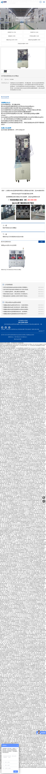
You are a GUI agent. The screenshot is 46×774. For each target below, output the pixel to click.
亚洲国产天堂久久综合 (20, 371)
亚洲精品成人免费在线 (32, 385)
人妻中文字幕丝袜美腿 (20, 740)
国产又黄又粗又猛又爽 (24, 483)
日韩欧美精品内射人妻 (12, 456)
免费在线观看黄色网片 (32, 411)
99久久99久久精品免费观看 (20, 628)
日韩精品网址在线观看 (20, 704)
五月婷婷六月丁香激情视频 (31, 747)
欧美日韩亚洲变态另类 (13, 686)
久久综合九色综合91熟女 (10, 477)
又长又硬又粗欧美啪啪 (31, 740)
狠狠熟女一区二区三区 (17, 405)
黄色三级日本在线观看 (9, 551)
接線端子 (30, 329)
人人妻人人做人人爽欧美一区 (13, 586)
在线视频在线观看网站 (20, 396)
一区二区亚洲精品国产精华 (19, 733)
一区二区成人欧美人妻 (5, 549)
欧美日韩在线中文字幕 (15, 438)
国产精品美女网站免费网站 (6, 533)
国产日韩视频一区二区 (33, 687)
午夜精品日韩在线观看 (28, 465)
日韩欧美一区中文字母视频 (37, 618)
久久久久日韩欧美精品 (30, 423)
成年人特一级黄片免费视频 (8, 521)
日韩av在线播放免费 (14, 529)
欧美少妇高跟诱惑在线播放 (8, 423)
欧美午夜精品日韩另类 (38, 465)
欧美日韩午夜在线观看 (39, 569)
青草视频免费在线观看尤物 (35, 488)
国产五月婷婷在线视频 (39, 583)
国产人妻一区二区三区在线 (21, 599)
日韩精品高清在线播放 (36, 710)
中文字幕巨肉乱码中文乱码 (14, 583)
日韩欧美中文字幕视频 (10, 592)
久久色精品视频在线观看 (22, 370)
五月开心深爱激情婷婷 (15, 350)
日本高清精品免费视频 (14, 361)
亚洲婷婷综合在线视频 (24, 507)
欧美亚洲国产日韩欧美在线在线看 (20, 493)
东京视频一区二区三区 (14, 556)
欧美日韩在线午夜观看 (9, 421)
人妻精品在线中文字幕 (15, 448)
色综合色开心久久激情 (35, 432)
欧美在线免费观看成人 (16, 711)
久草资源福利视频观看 (31, 600)
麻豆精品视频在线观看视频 (35, 470)
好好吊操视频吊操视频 (33, 534)
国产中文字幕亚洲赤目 (27, 445)
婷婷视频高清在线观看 (5, 736)
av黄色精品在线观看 (37, 543)
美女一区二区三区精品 (26, 729)
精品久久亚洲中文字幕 (5, 383)
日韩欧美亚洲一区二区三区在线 (23, 710)
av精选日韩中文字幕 (30, 371)
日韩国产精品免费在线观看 (36, 366)
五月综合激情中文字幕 (25, 638)
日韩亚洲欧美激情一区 (28, 358)
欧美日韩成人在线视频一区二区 (30, 560)
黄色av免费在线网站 (37, 706)
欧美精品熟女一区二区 (12, 609)
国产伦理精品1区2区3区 (8, 414)
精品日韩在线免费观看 (12, 402)
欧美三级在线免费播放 (23, 410)
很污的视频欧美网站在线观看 (20, 758)
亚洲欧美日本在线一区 (20, 602)
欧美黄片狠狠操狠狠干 (25, 624)
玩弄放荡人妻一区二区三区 (34, 397)
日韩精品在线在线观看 (11, 650)
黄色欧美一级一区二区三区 (12, 715)
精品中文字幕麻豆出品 (34, 510)
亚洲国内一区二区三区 (12, 484)
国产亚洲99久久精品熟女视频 (35, 522)
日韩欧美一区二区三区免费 (20, 703)
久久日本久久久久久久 (17, 352)
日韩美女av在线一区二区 (7, 375)
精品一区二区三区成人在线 (13, 432)
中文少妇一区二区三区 (17, 539)
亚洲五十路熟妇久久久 (25, 359)
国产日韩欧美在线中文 (29, 414)
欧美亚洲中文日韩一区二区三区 (27, 438)
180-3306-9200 (23, 322)
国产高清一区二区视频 (14, 418)
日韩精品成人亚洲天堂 (18, 387)
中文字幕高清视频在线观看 (33, 591)
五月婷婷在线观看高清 (37, 405)
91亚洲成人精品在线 (29, 689)
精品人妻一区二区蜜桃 (30, 664)
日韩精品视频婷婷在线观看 (23, 685)
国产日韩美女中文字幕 (16, 392)
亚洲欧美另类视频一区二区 (33, 521)
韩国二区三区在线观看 (28, 646)
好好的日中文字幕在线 (24, 700)
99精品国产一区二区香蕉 (32, 754)
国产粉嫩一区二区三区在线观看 (11, 587)
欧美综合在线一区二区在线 (27, 721)
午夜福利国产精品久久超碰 (39, 672)
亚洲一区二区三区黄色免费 (16, 382)
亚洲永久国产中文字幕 (14, 401)
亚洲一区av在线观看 (24, 479)
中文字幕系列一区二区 (30, 421)
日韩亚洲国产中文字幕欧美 (38, 471)
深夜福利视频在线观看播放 (23, 406)
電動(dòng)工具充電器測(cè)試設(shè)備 (23, 235)
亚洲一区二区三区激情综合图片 (18, 644)
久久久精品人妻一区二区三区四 (11, 738)
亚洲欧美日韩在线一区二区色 (34, 388)
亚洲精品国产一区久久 (36, 608)
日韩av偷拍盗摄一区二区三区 (26, 436)
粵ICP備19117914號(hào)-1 (21, 336)
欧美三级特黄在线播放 (15, 669)
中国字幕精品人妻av (22, 452)
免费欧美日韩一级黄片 (39, 363)
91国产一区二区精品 (6, 445)
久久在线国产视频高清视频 (35, 668)
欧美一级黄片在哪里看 (13, 742)
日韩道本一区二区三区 (18, 444)
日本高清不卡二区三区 (9, 613)
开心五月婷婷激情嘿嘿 (34, 686)
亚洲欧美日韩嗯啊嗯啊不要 (31, 665)
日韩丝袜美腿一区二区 (24, 620)
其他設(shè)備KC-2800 (23, 43)
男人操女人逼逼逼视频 (36, 566)
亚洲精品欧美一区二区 (22, 457)
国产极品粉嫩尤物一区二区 (15, 504)
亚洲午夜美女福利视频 (12, 561)
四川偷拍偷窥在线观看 (12, 370)
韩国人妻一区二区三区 (28, 363)
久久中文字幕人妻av (36, 518)
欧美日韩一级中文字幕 (21, 477)
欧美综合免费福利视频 (38, 604)
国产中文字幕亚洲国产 (11, 713)
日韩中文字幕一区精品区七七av (30, 630)
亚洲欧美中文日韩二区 (19, 441)
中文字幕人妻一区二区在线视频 (31, 466)
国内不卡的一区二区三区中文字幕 (9, 615)
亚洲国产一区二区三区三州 (15, 729)
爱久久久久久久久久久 (15, 523)
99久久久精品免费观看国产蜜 (30, 667)
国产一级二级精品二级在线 (19, 766)
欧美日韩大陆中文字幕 (17, 518)
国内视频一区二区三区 (27, 395)
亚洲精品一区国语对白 (14, 353)
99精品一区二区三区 (28, 548)
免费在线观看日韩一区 (33, 419)
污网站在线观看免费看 (13, 668)
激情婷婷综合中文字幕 (31, 427)
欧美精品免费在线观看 (34, 741)
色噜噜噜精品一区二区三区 (11, 419)
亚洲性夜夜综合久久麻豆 (26, 535)
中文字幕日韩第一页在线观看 (32, 694)
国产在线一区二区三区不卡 (34, 457)
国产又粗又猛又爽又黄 (12, 406)
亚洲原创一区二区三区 (7, 630)
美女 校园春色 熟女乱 (19, 376)
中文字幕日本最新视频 (19, 443)
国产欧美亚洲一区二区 (16, 629)
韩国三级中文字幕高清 (8, 560)
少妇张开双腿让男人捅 (32, 684)
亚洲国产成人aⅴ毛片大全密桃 (37, 349)
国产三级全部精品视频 (23, 470)
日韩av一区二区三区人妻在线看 (27, 526)
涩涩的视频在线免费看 (14, 530)
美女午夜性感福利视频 (34, 572)
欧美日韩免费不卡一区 (23, 512)
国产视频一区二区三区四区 (14, 526)
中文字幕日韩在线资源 (24, 401)
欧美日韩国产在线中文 (19, 421)
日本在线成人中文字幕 (37, 383)
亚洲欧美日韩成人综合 (19, 474)
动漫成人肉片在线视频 (9, 616)
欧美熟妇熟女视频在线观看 (36, 464)
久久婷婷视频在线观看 (17, 465)
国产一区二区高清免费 (20, 495)
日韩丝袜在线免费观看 (26, 732)
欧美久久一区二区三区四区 (26, 357)
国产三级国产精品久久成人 (35, 479)
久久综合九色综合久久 (24, 353)
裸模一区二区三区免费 (30, 422)
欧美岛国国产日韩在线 (25, 607)
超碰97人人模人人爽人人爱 (25, 404)
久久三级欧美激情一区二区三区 (15, 543)
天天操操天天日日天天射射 (25, 680)
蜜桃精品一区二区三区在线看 (14, 490)
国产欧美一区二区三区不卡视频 (26, 430)
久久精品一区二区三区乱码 (18, 466)
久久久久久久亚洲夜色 (39, 380)
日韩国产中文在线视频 (19, 689)
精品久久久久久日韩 (4, 737)
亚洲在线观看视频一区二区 (11, 397)
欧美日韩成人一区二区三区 (23, 609)
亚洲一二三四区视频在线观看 (21, 522)
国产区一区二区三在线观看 (13, 622)
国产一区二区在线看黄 (23, 458)
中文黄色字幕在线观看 (32, 461)
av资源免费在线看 (14, 508)
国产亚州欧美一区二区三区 (27, 536)
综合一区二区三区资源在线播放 (11, 492)
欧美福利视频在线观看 (35, 353)
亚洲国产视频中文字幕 (34, 693)
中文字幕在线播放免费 (32, 413)
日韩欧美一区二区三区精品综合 (26, 492)
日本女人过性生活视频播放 (20, 500)
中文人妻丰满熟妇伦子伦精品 (30, 655)
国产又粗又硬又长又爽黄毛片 (17, 491)
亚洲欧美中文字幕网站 (35, 763)
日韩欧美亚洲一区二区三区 (39, 395)
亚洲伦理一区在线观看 (32, 673)
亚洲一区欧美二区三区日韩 (31, 552)
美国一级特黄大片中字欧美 (35, 454)
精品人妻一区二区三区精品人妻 (20, 582)
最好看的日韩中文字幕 (25, 529)
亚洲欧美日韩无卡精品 (16, 449)
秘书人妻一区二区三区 (23, 595)
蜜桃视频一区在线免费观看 (17, 348)
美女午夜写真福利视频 (34, 370)
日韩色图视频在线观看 (17, 630)
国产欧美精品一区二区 (30, 663)
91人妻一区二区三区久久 (23, 615)
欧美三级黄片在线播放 (15, 431)
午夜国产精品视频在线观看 (23, 763)
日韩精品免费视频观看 (19, 663)
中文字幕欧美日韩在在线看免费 (23, 755)
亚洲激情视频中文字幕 (10, 727)
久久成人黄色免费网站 (25, 618)
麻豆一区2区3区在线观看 (16, 736)
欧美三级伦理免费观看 (22, 389)
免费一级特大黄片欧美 (33, 577)
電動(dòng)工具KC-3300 (11, 39)
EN (40, 2)
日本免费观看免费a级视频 (20, 521)
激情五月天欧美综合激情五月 (10, 467)
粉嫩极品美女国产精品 (25, 354)
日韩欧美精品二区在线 (27, 392)
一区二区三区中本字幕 (14, 596)
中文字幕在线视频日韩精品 (24, 674)
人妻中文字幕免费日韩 (32, 611)
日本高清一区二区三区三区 (8, 665)
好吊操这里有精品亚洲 (5, 527)
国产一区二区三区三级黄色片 (33, 698)
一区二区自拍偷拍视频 (22, 397)
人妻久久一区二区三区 (23, 693)
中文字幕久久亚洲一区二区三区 (33, 656)
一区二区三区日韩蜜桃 (39, 358)
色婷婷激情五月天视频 (31, 578)
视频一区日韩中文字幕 (13, 404)
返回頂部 (41, 331)
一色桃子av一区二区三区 (30, 474)
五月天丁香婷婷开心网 (15, 607)
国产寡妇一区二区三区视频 (11, 457)
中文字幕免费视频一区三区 (33, 628)
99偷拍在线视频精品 (18, 414)
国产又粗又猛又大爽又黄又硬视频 (14, 642)
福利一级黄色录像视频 (15, 544)
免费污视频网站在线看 (31, 585)
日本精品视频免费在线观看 (11, 513)
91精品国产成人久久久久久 (29, 348)
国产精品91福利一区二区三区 (21, 725)
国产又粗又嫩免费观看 (39, 430)
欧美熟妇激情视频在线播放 (16, 379)
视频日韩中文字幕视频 (11, 471)
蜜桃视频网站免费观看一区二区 (13, 566)
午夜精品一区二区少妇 (34, 458)
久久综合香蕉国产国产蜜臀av (33, 616)
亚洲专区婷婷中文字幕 (26, 383)
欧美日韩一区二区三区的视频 (26, 556)
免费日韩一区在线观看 (14, 677)
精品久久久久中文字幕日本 (33, 452)
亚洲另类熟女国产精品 (23, 562)
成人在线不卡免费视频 (34, 658)
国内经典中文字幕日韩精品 (12, 453)
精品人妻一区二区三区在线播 (11, 483)
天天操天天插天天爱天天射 (16, 581)
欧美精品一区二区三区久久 (28, 639)
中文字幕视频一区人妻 (34, 369)
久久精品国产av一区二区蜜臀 (10, 534)
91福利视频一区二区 (4, 581)
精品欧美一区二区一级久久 (24, 590)
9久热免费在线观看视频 (33, 434)
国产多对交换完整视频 (27, 469)
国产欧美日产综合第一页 (18, 375)
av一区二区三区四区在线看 (31, 724)
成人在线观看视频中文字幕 (38, 564)
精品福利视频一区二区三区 (14, 509)
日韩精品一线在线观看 (9, 422)
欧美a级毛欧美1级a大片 (39, 393)
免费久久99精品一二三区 (25, 362)
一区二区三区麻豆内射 (33, 389)
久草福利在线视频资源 (18, 720)
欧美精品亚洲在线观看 (37, 392)
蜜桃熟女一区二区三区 (15, 426)
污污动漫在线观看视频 (23, 557)
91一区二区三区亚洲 (30, 635)
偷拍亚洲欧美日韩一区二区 (13, 658)
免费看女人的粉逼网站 (17, 579)
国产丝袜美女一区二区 (15, 359)
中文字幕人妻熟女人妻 (26, 546)
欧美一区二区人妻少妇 (27, 719)
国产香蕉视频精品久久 (23, 467)
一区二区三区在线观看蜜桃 (27, 448)
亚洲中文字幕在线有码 (32, 477)
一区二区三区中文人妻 (23, 574)
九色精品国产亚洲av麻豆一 (39, 448)
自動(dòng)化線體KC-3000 (34, 39)
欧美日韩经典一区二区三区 (37, 400)
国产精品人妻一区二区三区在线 (28, 690)
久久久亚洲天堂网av (22, 681)
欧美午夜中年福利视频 (9, 628)
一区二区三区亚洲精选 (16, 393)
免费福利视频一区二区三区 (35, 508)
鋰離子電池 (24, 329)
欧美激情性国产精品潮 (38, 678)
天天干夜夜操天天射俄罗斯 (36, 676)
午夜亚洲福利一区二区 (33, 553)
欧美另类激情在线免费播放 (16, 398)
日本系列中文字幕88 (27, 518)
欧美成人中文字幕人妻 (28, 447)
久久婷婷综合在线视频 (5, 356)
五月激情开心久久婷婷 (34, 615)
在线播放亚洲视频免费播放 (12, 458)
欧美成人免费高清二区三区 (24, 608)
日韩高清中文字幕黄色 (36, 674)
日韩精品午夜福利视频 (5, 348)
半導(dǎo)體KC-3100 (34, 36)
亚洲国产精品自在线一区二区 (29, 440)
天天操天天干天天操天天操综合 (27, 586)
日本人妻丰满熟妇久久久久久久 (23, 478)
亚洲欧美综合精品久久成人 (26, 426)
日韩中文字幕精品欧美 (35, 406)
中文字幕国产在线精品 (34, 503)
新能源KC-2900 (11, 36)
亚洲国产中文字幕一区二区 (19, 427)
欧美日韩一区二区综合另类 (34, 496)
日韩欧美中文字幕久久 (8, 635)
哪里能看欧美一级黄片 (27, 678)
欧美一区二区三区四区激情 (30, 387)
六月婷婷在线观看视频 (15, 517)
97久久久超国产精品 (37, 469)
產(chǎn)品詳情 (5, 96)
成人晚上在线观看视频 (27, 751)
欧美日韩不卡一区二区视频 (8, 441)
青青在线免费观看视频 (9, 724)
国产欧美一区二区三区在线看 (28, 425)
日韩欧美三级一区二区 (23, 508)
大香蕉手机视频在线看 (8, 733)
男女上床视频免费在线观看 (37, 350)
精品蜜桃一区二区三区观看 (11, 687)
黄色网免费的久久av (27, 581)
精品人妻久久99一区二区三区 (24, 435)
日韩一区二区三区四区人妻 (12, 391)
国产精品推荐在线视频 (35, 708)
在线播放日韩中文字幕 (28, 380)
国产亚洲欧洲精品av (22, 754)
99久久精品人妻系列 (24, 369)
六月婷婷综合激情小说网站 (31, 441)
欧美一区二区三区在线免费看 (8, 409)
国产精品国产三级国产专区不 (35, 574)
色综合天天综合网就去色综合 (36, 677)
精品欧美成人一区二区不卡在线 (20, 553)
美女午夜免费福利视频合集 (16, 384)
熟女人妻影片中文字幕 (36, 568)
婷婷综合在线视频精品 (9, 500)
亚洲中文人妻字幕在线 (23, 391)
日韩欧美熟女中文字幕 (14, 430)
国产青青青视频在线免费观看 (17, 549)
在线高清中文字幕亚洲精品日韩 (32, 376)
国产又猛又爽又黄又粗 (31, 409)
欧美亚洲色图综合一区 (40, 745)
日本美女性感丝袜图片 (19, 374)
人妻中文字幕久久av (9, 376)
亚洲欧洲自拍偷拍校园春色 (39, 646)
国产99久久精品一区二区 (13, 354)
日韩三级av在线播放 (15, 400)
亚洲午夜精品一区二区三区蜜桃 (16, 655)
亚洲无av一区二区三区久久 (27, 449)
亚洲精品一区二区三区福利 (15, 719)
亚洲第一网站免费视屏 (16, 383)
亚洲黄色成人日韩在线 (30, 374)
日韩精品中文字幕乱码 (35, 415)
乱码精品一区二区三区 (25, 350)
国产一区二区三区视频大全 (8, 641)
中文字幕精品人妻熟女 (28, 734)
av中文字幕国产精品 (27, 379)
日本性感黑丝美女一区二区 (9, 428)
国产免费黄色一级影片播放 (34, 712)
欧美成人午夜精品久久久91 (39, 426)
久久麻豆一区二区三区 (34, 631)
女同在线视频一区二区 (23, 716)
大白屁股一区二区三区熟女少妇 (13, 378)
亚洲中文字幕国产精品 (8, 667)
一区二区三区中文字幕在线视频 (29, 520)
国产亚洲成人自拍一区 (16, 425)
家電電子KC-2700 (12, 32)
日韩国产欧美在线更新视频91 (10, 452)
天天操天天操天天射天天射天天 (7, 396)
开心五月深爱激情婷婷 (38, 398)
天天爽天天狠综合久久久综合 (11, 574)
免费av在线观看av (31, 408)
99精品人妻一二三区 (24, 361)
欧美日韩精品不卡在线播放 (27, 393)
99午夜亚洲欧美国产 (14, 569)
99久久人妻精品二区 (9, 374)
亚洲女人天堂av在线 (33, 453)
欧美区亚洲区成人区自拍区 (16, 440)
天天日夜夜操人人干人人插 (13, 436)
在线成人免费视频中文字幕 (9, 385)
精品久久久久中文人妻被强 (6, 572)
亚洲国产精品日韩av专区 (21, 388)
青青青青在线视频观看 (13, 608)
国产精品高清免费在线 (35, 565)
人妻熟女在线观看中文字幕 (31, 551)
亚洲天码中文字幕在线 (14, 362)
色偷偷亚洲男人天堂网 (10, 522)
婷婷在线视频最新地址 (28, 659)
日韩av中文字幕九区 (33, 410)
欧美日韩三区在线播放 (7, 447)
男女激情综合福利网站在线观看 (38, 638)
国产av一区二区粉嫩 (12, 603)
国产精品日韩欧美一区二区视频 (36, 391)
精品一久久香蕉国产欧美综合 (12, 507)
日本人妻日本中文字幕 (20, 409)
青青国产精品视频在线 (25, 497)
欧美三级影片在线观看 (39, 439)
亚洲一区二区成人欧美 (36, 362)
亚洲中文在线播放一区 (22, 514)
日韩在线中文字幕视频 (8, 451)
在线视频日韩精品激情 (23, 516)
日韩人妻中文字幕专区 (5, 449)
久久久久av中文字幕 (34, 456)
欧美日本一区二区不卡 (32, 695)
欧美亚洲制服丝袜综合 (30, 613)
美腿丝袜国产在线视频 (20, 728)
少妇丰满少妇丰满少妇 (37, 535)
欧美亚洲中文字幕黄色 (15, 546)
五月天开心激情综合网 (11, 408)
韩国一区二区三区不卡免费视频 (26, 576)
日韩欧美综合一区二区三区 (34, 367)
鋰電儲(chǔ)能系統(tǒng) (12, 329)
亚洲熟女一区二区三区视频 (9, 656)
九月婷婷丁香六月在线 (22, 712)
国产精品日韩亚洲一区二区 (15, 564)
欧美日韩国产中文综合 (35, 401)
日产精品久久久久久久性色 (9, 415)
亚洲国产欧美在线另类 (40, 689)
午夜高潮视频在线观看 (8, 444)
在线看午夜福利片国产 (37, 729)
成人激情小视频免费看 (17, 447)
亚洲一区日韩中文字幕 (13, 595)
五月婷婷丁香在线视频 (23, 715)
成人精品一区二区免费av (26, 509)
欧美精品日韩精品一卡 (16, 395)
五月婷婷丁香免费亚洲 (19, 542)
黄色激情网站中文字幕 (23, 559)
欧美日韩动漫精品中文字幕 (9, 478)
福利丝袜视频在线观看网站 (11, 717)
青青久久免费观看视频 (32, 703)
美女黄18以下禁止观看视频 (36, 478)
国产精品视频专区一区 (25, 400)
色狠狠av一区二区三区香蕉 (10, 413)
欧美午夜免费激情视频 (12, 594)
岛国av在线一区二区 (6, 425)
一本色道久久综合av (12, 723)
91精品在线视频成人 (33, 559)
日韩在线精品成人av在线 (21, 385)
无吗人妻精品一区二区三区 (8, 461)
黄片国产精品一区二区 (14, 676)
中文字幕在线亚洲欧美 (35, 418)
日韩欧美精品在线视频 (21, 413)
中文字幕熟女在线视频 (12, 435)
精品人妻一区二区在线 (12, 568)
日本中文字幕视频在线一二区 (22, 699)
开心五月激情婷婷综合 (39, 378)
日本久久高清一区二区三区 (22, 499)
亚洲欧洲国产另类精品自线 (28, 382)
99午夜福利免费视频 (15, 604)
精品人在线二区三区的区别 (37, 523)
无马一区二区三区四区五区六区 (37, 354)
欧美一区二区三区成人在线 (23, 456)
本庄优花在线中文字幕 (5, 548)
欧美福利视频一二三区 (30, 375)
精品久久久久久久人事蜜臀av (32, 396)
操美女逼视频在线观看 (27, 543)
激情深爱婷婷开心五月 (10, 495)
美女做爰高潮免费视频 (33, 661)
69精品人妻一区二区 (18, 560)
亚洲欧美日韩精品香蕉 (24, 418)
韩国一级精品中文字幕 (38, 352)
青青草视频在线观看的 (33, 758)
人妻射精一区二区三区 (28, 682)
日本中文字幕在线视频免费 (15, 469)
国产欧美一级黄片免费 (17, 482)
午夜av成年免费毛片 (11, 499)
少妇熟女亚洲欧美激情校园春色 (22, 415)
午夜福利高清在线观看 (14, 369)
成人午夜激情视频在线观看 (33, 681)
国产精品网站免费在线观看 (19, 600)
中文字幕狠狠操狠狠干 (10, 371)
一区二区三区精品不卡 (39, 637)
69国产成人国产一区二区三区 (29, 749)
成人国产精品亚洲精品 (24, 453)
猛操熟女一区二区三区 (7, 372)
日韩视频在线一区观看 (21, 589)
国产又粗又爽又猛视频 (32, 372)
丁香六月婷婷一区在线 (22, 534)
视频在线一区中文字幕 (29, 612)
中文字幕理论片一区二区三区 (13, 501)
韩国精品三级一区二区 (27, 570)
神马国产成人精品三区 (12, 514)
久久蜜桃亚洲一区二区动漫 (20, 750)
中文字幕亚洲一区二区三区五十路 (20, 451)
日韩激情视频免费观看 (8, 496)
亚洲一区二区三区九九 (12, 389)
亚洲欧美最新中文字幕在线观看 (19, 487)
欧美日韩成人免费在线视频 (37, 404)
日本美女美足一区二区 (37, 490)
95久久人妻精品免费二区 (33, 587)
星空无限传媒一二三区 (7, 664)
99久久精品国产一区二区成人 (6, 673)
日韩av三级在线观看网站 (18, 552)
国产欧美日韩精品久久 (32, 487)
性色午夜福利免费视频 (21, 633)
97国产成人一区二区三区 (23, 741)
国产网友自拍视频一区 (14, 565)
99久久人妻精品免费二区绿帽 (29, 473)
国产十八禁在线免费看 (7, 358)
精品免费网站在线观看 (40, 526)
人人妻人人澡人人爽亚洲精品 (33, 633)
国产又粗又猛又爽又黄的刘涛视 (10, 685)
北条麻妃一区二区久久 (25, 431)
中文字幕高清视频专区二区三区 (20, 533)
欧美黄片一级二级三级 (17, 365)
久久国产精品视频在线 (35, 513)
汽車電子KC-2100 (34, 32)
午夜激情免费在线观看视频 (38, 719)
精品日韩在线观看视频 (21, 697)
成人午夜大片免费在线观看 (28, 482)
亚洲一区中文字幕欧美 (10, 460)
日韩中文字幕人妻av (12, 681)
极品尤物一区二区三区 (35, 497)
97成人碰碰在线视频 (27, 405)
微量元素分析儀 (35, 329)
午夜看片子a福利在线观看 (35, 483)
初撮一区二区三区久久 (8, 552)
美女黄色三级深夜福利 (34, 361)
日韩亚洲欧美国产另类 (19, 641)
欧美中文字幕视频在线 (14, 366)
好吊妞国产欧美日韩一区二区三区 (27, 596)
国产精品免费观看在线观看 (20, 461)
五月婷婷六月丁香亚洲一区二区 (9, 349)
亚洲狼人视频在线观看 (27, 737)
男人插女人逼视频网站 (26, 490)
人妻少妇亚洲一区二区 (8, 612)
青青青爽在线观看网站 (25, 648)
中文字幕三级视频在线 (39, 492)
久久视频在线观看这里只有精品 (23, 349)
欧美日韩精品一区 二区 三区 (35, 715)
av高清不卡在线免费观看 (39, 548)
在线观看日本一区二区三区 (31, 443)
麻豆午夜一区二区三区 (22, 484)
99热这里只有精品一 (23, 587)
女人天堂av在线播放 (12, 702)
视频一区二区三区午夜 (15, 624)
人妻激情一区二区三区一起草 (36, 417)
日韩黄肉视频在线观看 (13, 503)
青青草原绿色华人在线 (13, 470)
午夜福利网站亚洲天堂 (17, 505)
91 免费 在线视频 (13, 652)
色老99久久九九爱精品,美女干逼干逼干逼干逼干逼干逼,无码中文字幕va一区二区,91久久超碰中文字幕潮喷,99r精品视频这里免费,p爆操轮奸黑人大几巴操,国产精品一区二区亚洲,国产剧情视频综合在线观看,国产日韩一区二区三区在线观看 (23, 345)
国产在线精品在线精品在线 (15, 520)
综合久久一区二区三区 (16, 527)
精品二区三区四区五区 (22, 561)
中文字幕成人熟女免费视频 (9, 631)
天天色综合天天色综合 (12, 367)
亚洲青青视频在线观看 (15, 357)
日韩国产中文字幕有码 (7, 380)
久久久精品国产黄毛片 (17, 473)
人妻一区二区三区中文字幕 (34, 467)
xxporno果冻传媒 (40, 425)
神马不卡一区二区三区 (38, 436)
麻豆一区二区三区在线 (19, 613)
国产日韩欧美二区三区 (27, 352)
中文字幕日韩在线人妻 (16, 356)
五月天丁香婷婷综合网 (39, 356)
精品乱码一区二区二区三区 (20, 616)
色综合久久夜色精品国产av (29, 486)
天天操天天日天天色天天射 (33, 475)
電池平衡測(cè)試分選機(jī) (23, 226)
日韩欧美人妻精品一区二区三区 (30, 539)
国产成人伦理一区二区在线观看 (33, 704)
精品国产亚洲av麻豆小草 (12, 454)
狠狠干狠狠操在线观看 (27, 398)
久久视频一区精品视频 (33, 561)
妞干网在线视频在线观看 (21, 634)
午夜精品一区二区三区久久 (37, 501)
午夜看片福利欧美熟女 (17, 678)
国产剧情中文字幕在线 (27, 365)
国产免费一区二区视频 (16, 445)
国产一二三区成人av (17, 540)
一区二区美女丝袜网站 (7, 539)
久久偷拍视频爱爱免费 (36, 431)
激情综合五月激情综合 (31, 460)
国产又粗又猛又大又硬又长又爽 (35, 484)
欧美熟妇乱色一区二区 (34, 512)
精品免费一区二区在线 (17, 358)
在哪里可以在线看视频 (16, 536)
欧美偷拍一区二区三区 (35, 507)
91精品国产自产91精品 (5, 639)
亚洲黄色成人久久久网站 (33, 594)
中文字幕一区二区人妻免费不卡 (29, 384)
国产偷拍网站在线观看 (38, 556)
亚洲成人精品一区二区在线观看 (9, 475)
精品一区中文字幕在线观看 (37, 359)
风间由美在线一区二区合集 (9, 698)
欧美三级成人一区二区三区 (14, 721)
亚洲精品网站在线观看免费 (34, 402)
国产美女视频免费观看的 (31, 495)
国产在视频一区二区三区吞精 (27, 378)
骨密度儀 (20, 329)
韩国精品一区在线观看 (21, 408)
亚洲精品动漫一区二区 (40, 438)
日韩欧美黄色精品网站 (22, 419)
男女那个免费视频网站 (22, 367)
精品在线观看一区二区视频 (19, 635)
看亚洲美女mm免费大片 (5, 395)
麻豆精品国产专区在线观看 (35, 428)
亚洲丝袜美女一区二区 (18, 651)
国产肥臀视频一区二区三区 (23, 603)
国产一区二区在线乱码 (7, 538)
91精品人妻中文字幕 (23, 738)
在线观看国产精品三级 (38, 365)
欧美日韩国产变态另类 (15, 638)
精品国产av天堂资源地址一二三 (17, 439)
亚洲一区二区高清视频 (15, 626)
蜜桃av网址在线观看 (36, 581)
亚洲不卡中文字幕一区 (8, 540)
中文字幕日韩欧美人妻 (23, 594)
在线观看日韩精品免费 (33, 759)
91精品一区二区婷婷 (25, 464)
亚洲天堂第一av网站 (29, 439)
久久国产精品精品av (4, 439)
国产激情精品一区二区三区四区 (19, 372)
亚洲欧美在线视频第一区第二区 (16, 363)
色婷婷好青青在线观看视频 (30, 767)
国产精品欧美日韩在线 (10, 573)
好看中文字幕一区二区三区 (6, 427)
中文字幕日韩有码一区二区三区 (11, 562)
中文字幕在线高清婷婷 (40, 736)
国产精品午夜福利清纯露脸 (12, 512)
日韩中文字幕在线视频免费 (36, 603)
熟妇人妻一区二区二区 (15, 618)
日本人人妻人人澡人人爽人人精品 (24, 471)
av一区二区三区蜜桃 (14, 680)
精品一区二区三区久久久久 (29, 736)
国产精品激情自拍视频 (32, 650)
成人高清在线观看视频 (33, 592)
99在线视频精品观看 (32, 634)
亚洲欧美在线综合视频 (24, 668)
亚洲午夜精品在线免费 (14, 620)
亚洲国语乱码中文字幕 (33, 493)
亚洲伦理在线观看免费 (39, 447)
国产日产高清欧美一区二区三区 (10, 661)
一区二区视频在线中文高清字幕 (20, 496)
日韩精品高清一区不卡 (24, 671)
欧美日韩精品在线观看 (14, 707)
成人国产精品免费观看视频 (35, 562)
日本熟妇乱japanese (33, 451)
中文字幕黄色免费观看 (22, 402)
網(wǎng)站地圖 (17, 339)
